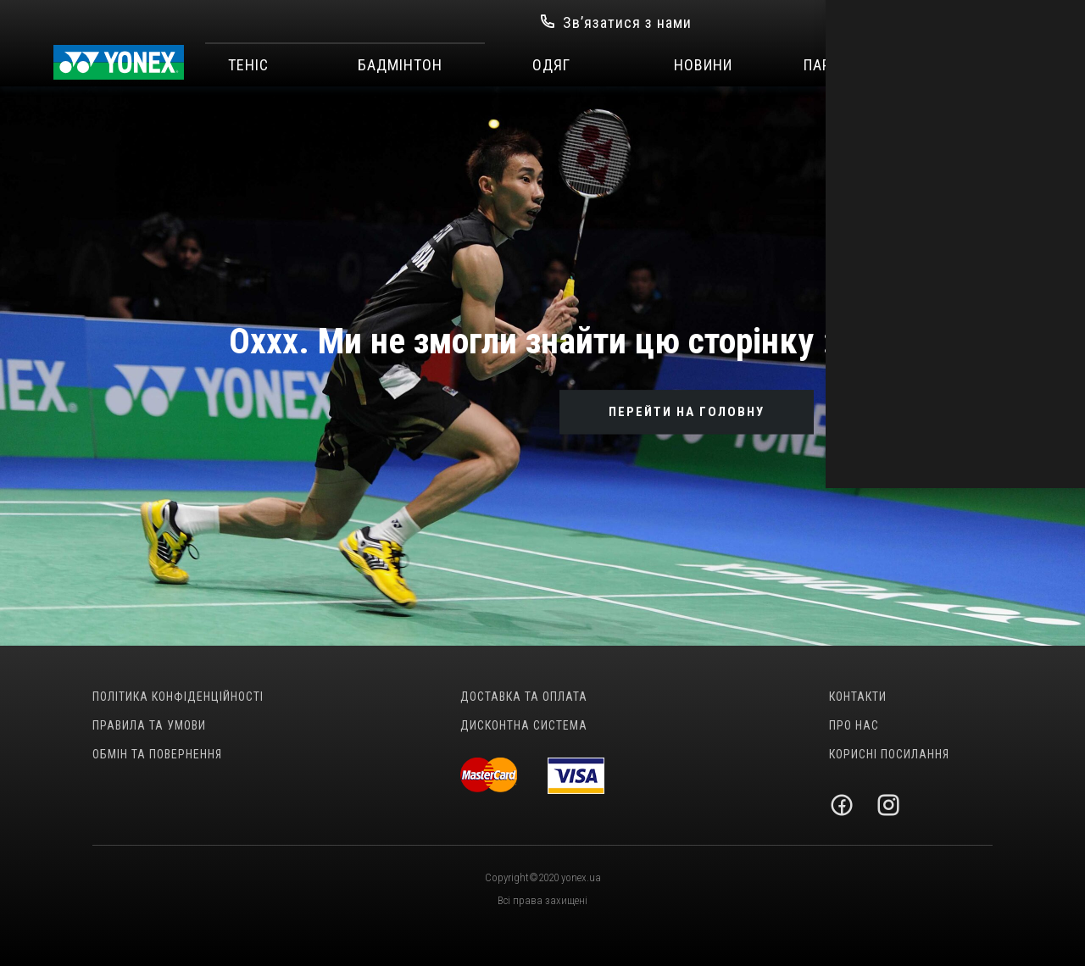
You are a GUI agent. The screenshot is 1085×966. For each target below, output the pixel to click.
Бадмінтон (400, 65)
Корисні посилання (889, 754)
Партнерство (854, 65)
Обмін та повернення (157, 754)
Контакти (858, 696)
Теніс (248, 65)
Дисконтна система (523, 725)
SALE (1006, 65)
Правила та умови (149, 725)
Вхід (850, 22)
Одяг (551, 65)
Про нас (854, 725)
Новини (703, 65)
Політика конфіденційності (178, 696)
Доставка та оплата (523, 696)
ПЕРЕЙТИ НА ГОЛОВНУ (687, 411)
